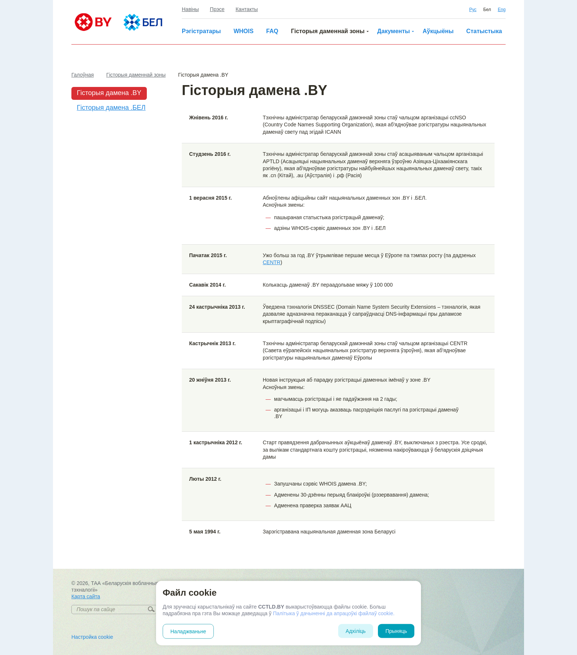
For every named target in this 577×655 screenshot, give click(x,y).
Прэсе (217, 9)
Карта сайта (85, 596)
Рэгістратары (201, 31)
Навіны (190, 9)
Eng (502, 9)
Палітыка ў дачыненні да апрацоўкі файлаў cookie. (333, 613)
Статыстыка (484, 31)
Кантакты (247, 9)
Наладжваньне (188, 631)
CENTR (271, 262)
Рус (473, 9)
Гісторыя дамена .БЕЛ (111, 107)
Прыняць (396, 631)
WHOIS (244, 31)
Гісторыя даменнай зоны (328, 31)
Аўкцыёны (437, 31)
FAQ (272, 31)
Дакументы (393, 31)
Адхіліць (355, 631)
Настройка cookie (92, 637)
